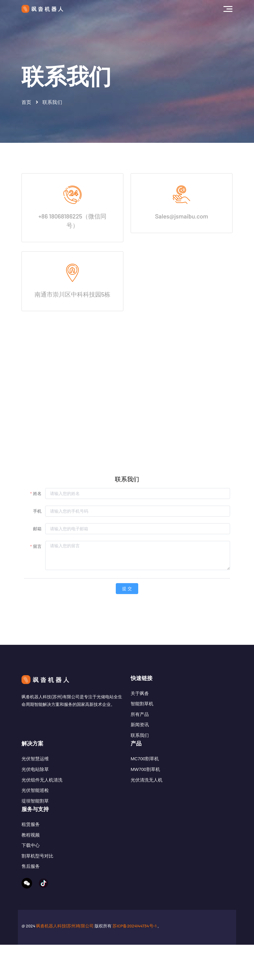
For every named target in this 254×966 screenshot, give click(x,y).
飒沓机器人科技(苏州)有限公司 (65, 947)
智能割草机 (142, 703)
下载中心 (31, 863)
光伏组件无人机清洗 (42, 789)
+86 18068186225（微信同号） (72, 220)
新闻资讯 (140, 724)
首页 (27, 102)
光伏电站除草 (35, 778)
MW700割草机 (145, 778)
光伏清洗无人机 (146, 789)
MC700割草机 (145, 767)
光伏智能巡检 (35, 799)
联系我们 (140, 735)
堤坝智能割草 (35, 810)
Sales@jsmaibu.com (181, 216)
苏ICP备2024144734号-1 (134, 947)
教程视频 (31, 853)
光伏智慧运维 (35, 767)
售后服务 (31, 884)
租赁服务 (31, 842)
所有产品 (140, 714)
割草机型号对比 (37, 874)
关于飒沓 (140, 693)
